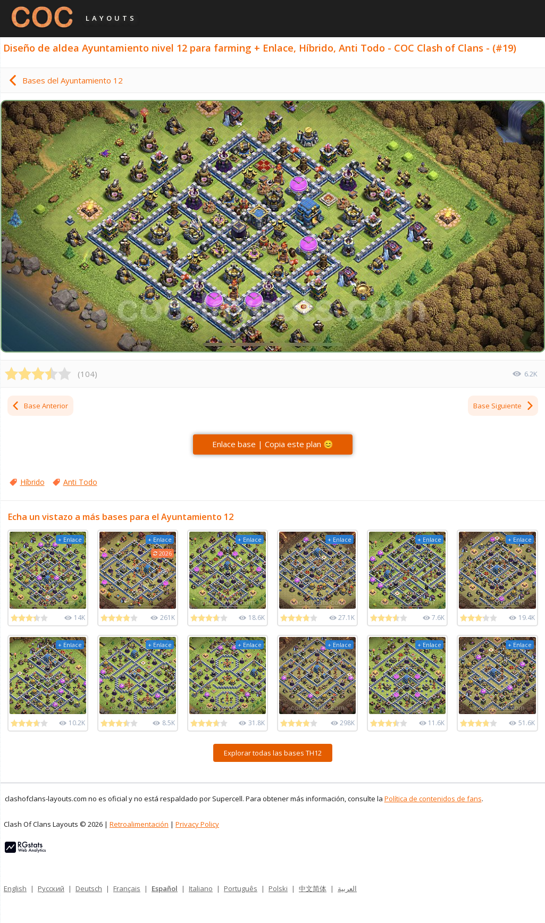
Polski (278, 888)
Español (165, 888)
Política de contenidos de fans (433, 798)
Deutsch (89, 888)
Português (240, 888)
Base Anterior (39, 405)
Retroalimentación (139, 824)
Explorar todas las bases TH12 (273, 753)
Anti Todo (80, 482)
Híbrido (32, 482)
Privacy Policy (197, 824)
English (15, 888)
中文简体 (312, 888)
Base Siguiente (503, 405)
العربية (347, 888)
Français (126, 888)
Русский (51, 888)
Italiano (201, 888)
